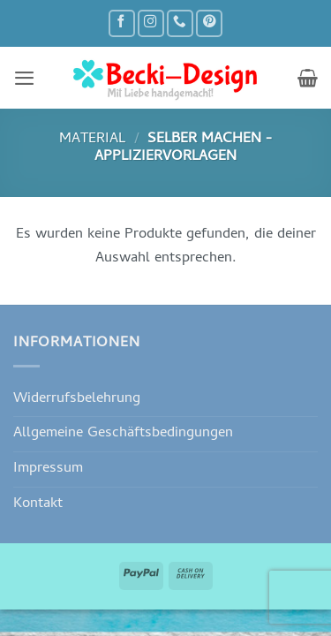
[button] (24, 78)
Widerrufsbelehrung (76, 399)
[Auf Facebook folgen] (122, 23)
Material (92, 139)
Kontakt (38, 504)
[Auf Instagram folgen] (151, 23)
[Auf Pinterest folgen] (209, 23)
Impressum (48, 469)
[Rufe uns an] (180, 23)
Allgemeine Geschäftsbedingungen (123, 433)
